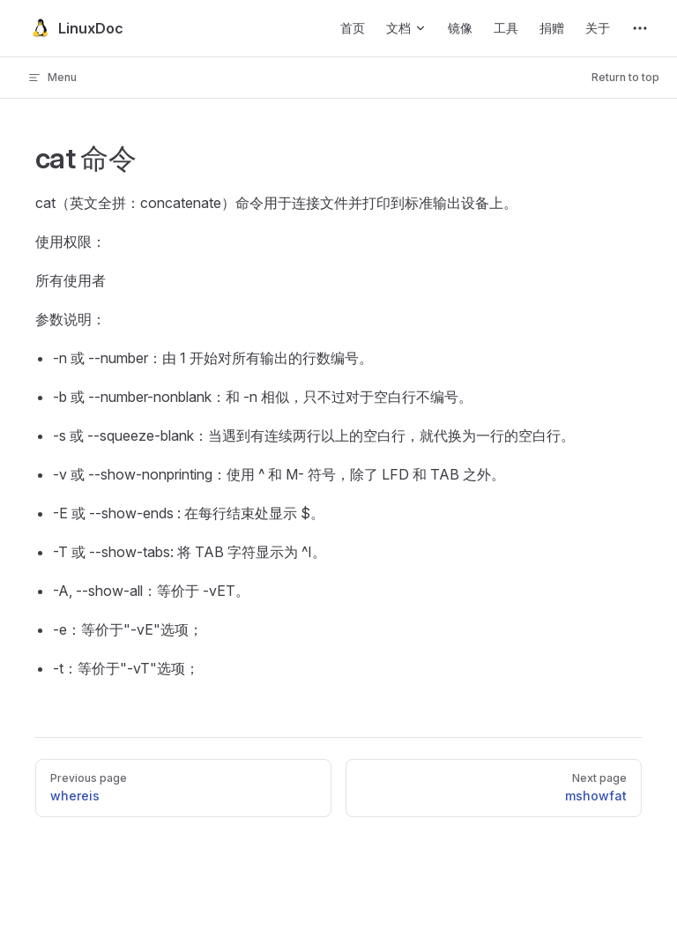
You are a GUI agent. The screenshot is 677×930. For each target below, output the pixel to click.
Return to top (625, 77)
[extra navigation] (640, 28)
